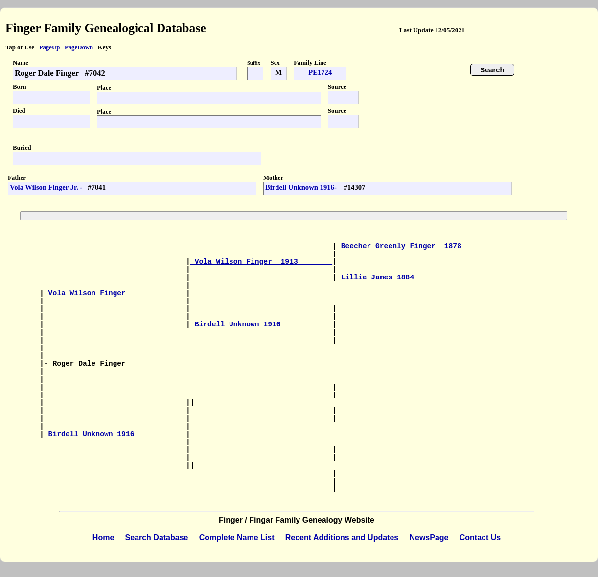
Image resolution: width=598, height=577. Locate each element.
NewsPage (428, 537)
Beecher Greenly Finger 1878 (399, 246)
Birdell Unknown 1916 (261, 324)
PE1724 (320, 72)
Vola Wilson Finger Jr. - (46, 187)
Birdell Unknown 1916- (301, 187)
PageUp (49, 47)
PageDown (79, 47)
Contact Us (480, 537)
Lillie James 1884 (375, 277)
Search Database (156, 537)
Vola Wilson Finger (115, 293)
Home (103, 537)
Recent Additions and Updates (341, 537)
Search (493, 70)
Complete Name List (237, 537)
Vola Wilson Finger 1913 (261, 262)
